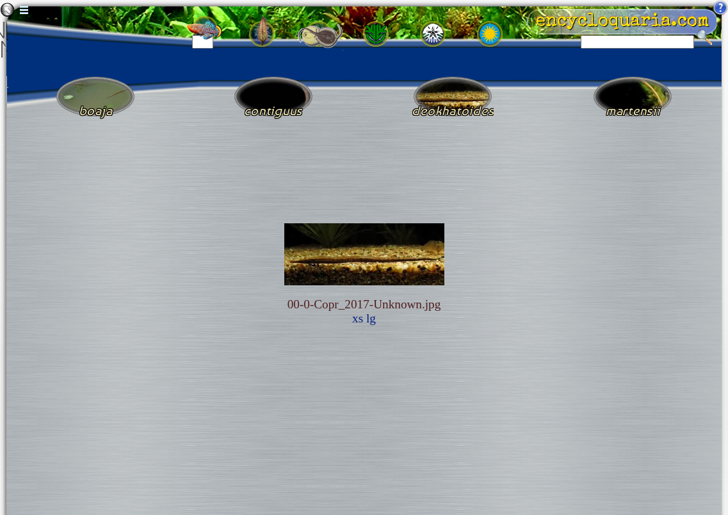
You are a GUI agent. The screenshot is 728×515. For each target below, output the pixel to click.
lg (371, 318)
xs (357, 318)
